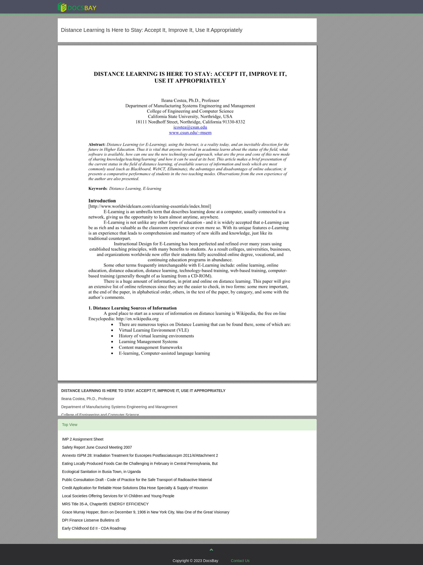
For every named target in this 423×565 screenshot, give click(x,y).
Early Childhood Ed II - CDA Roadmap (94, 528)
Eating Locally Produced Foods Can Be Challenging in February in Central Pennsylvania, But (140, 463)
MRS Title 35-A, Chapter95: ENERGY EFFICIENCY (105, 504)
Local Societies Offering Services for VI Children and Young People (118, 496)
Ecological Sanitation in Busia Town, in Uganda (101, 471)
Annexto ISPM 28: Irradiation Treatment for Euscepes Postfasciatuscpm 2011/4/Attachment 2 (140, 455)
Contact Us (240, 561)
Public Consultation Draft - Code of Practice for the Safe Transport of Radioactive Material (137, 480)
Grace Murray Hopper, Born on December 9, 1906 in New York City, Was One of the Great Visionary (145, 512)
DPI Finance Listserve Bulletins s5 (90, 520)
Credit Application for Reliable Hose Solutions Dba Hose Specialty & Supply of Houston (135, 488)
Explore (117, 6)
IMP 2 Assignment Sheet (82, 439)
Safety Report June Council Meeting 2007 (97, 447)
